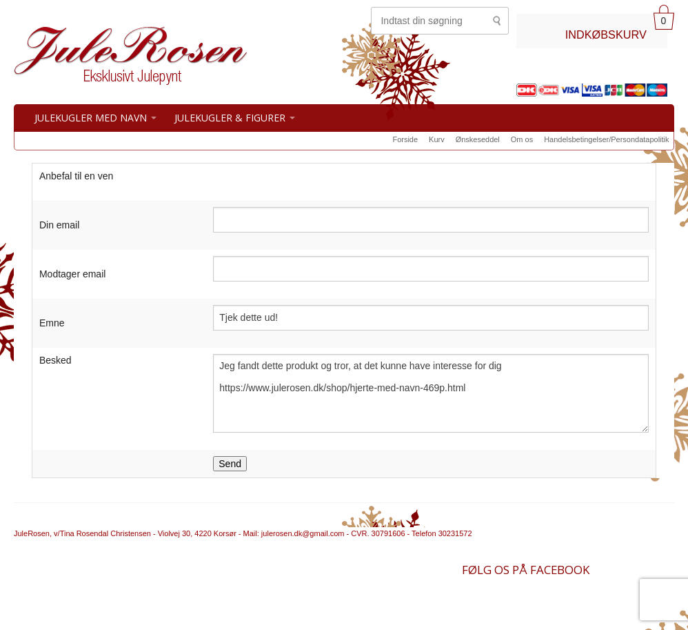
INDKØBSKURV (606, 34)
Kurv (437, 139)
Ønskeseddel (478, 139)
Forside (405, 139)
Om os (522, 139)
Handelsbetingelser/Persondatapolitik (606, 139)
